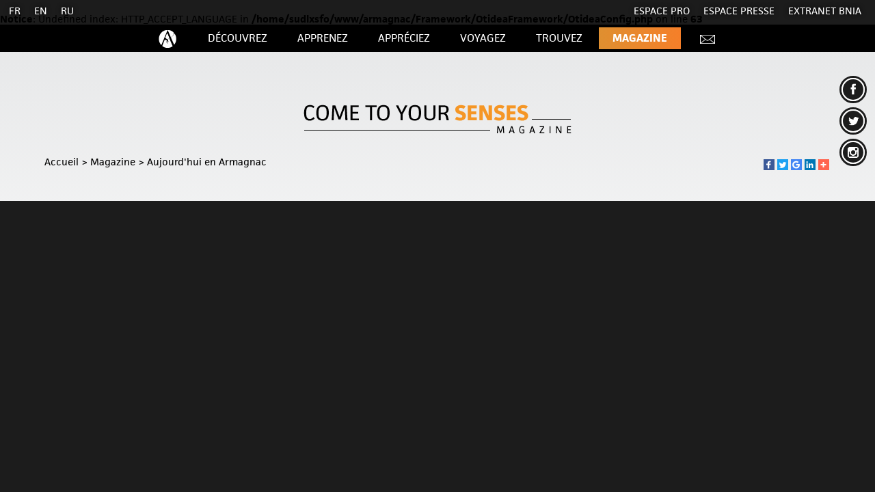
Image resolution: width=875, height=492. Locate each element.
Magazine (639, 38)
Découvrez (237, 38)
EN (40, 10)
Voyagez (483, 38)
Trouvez (559, 38)
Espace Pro (662, 10)
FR (15, 10)
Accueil (61, 161)
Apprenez (322, 38)
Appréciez (404, 38)
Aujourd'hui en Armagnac (207, 161)
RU (67, 10)
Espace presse (739, 10)
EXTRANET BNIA (824, 10)
